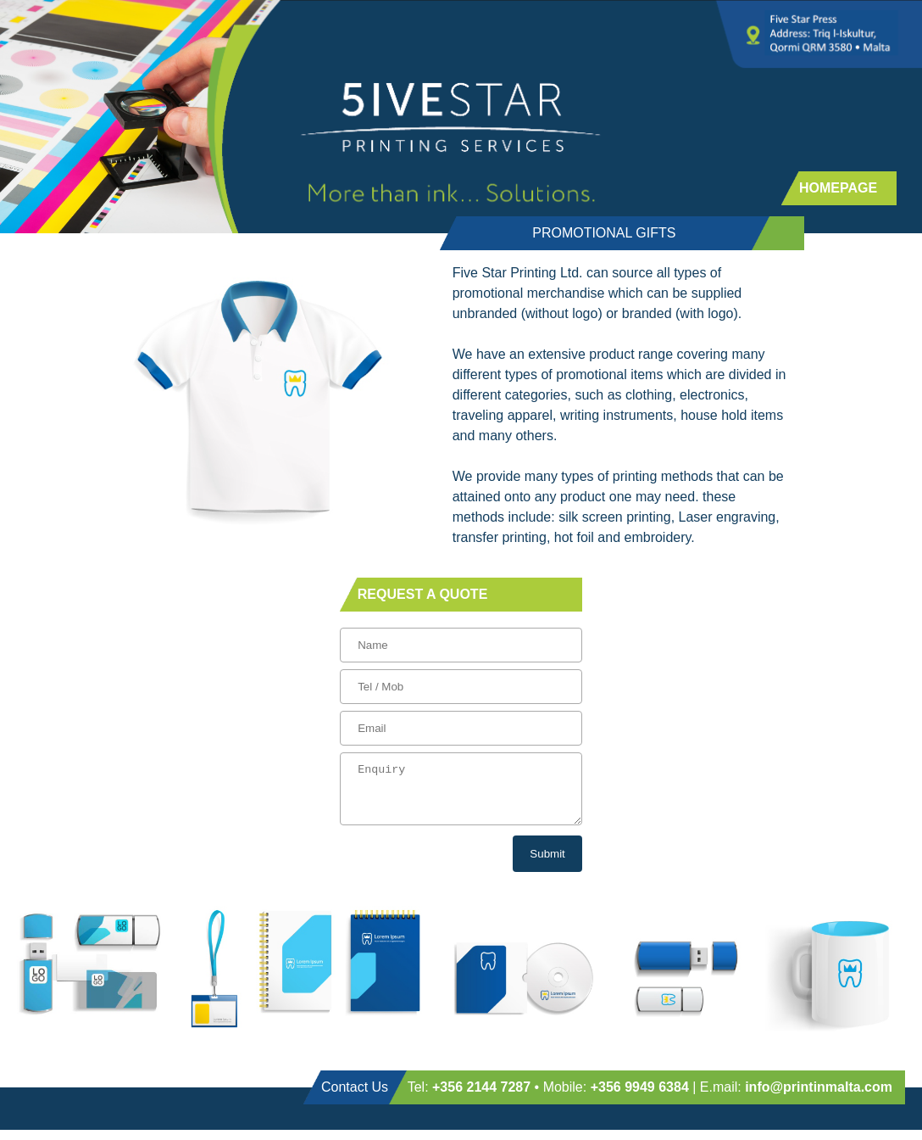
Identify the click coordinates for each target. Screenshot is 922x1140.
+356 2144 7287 (481, 1097)
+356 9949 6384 (640, 1097)
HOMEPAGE (838, 188)
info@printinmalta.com (818, 1097)
